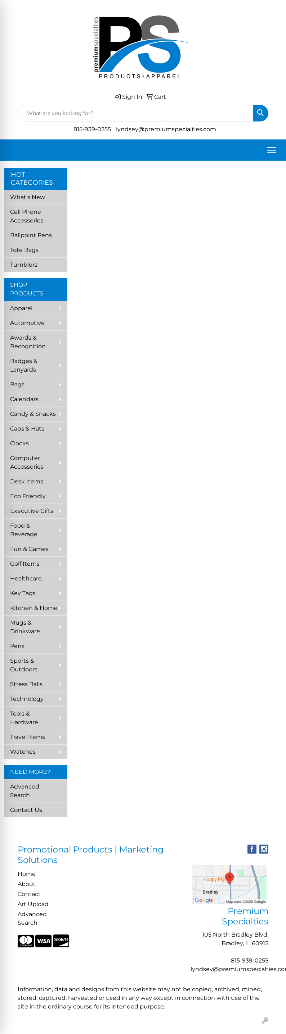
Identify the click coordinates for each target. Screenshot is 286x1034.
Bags (17, 384)
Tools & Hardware (24, 718)
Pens (17, 646)
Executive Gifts (31, 510)
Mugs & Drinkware (25, 627)
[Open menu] (271, 150)
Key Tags (23, 593)
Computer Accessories (27, 462)
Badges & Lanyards (23, 365)
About (27, 884)
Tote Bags (24, 250)
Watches (23, 751)
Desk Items (26, 481)
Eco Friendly (28, 496)
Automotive (27, 323)
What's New (27, 197)
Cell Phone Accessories (27, 216)
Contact (29, 894)
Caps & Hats (27, 428)
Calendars (24, 399)
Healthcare (26, 578)
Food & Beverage (23, 530)
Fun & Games (29, 549)
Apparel (21, 308)
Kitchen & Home (34, 608)
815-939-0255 (92, 129)
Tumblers (23, 264)
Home (27, 873)
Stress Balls (26, 684)
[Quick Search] (135, 113)
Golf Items (25, 563)
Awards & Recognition (28, 342)
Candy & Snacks (33, 413)
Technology (27, 698)
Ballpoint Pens (31, 235)
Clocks (19, 443)
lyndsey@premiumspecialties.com (166, 129)
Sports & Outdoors (23, 665)
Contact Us (26, 809)
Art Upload (33, 904)
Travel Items (27, 737)
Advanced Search (24, 791)
